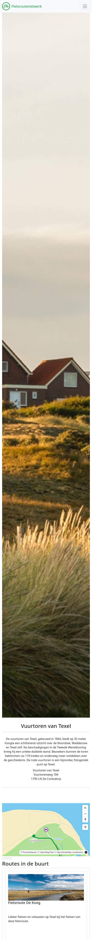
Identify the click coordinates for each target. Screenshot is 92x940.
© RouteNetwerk (28, 852)
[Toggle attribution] (86, 852)
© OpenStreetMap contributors (68, 852)
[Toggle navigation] (85, 6)
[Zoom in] (85, 808)
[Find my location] (85, 827)
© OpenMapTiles (46, 852)
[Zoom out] (85, 814)
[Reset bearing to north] (85, 819)
